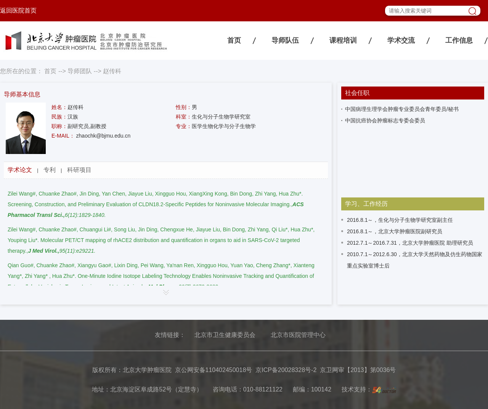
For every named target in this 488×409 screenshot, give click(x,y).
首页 (234, 40)
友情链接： (170, 335)
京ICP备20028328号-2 (285, 370)
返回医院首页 (18, 10)
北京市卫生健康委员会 (224, 335)
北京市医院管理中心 (298, 335)
